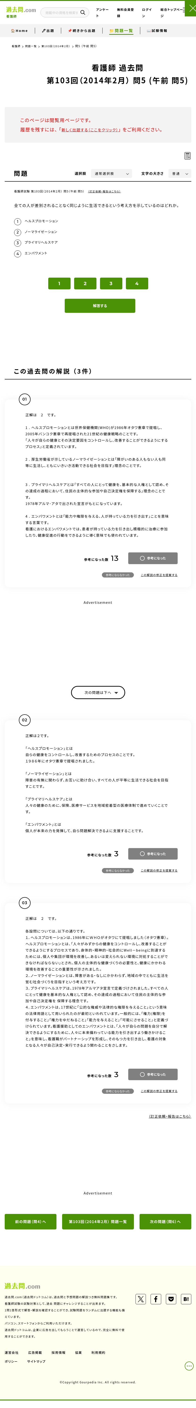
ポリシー (11, 1368)
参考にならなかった (118, 580)
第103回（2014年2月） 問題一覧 (98, 1228)
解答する (100, 311)
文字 (152, 173)
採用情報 (60, 1360)
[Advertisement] (98, 644)
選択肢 (81, 173)
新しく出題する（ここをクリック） (95, 129)
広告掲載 (36, 1360)
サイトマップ (37, 1368)
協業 (80, 1360)
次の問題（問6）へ (165, 1228)
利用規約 (100, 1360)
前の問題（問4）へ (30, 1228)
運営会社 (12, 1360)
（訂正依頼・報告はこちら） (106, 191)
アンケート (112, 16)
